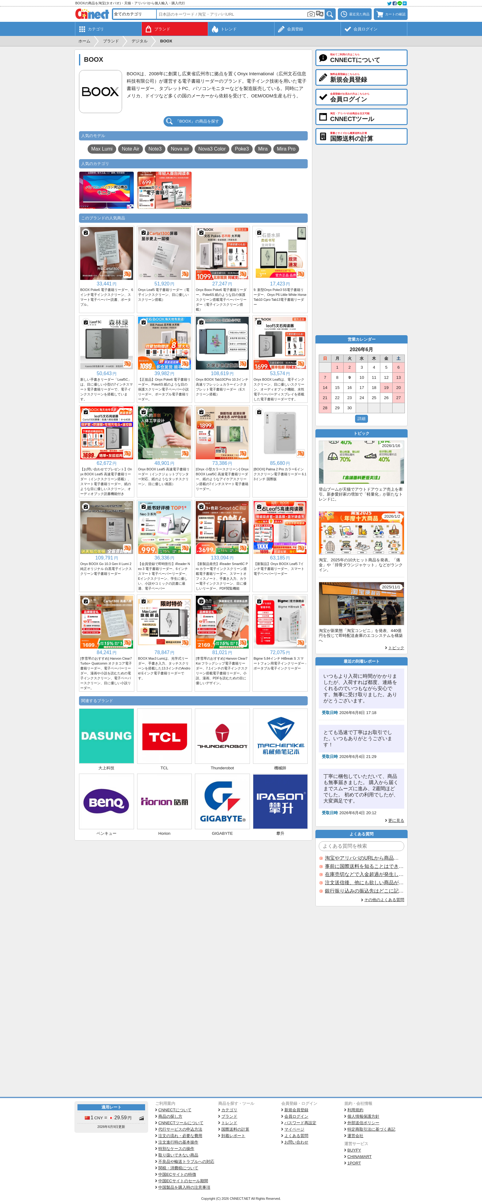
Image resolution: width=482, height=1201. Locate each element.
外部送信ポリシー (363, 1123)
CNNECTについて (175, 1110)
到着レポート (233, 1135)
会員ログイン (296, 1116)
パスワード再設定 (300, 1123)
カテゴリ (229, 1110)
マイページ (294, 1129)
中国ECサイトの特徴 (177, 1174)
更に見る (396, 820)
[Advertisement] (193, 887)
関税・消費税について (178, 1168)
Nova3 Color (212, 148)
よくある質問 (296, 1135)
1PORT (354, 1163)
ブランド (229, 1116)
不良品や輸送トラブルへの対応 (186, 1161)
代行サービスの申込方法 (180, 1129)
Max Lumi (102, 148)
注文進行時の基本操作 (178, 1142)
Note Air (130, 148)
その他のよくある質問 (384, 899)
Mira (263, 148)
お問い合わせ (296, 1142)
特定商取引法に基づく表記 (371, 1129)
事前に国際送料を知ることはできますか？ (364, 866)
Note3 (155, 148)
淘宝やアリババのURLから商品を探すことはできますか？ (364, 858)
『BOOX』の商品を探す (197, 121)
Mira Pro (286, 148)
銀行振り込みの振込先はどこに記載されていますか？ (364, 890)
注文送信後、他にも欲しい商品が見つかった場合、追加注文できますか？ (364, 882)
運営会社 (355, 1135)
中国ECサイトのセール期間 (183, 1181)
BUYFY (354, 1150)
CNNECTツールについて (180, 1123)
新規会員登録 (296, 1110)
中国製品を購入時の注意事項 (184, 1187)
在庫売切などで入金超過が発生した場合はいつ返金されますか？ (364, 874)
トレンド (229, 1123)
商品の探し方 (170, 1116)
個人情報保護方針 (363, 1116)
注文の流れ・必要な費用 (180, 1135)
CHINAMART (359, 1156)
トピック (396, 648)
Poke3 (242, 148)
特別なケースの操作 (176, 1148)
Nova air (180, 148)
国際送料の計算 (235, 1129)
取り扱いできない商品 (178, 1155)
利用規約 (355, 1110)
